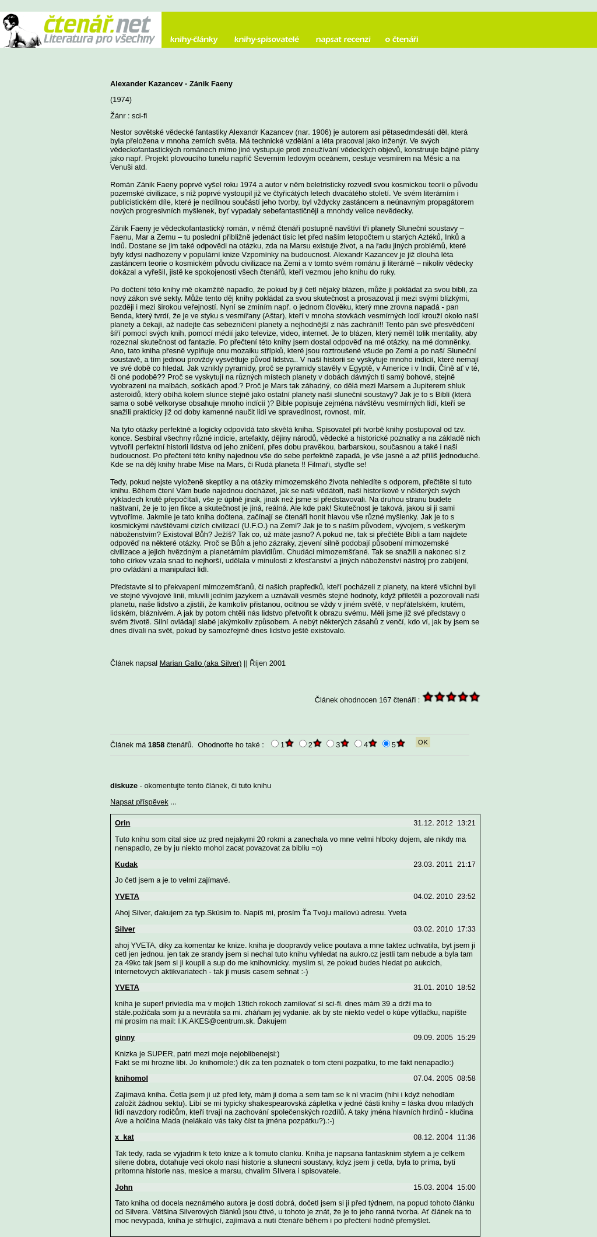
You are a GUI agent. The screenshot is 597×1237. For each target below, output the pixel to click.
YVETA (127, 896)
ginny (125, 1037)
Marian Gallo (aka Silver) (201, 663)
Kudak (126, 864)
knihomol (131, 1078)
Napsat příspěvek (139, 801)
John (124, 1187)
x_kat (124, 1137)
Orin (122, 822)
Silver (125, 929)
